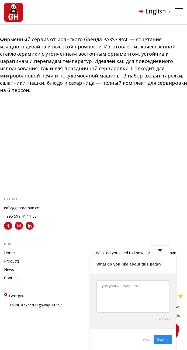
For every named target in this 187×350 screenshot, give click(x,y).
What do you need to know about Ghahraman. (136, 252)
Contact (11, 277)
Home (9, 252)
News (9, 269)
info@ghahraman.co (21, 207)
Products (12, 261)
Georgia (36, 300)
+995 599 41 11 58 (20, 216)
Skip (146, 339)
